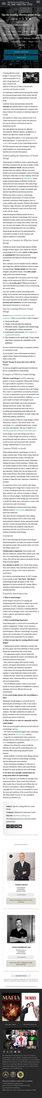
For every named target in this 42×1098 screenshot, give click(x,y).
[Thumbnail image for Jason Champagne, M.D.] (21, 929)
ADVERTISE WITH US (21, 975)
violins (12, 425)
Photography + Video (18, 42)
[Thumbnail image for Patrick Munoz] (21, 866)
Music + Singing (34, 35)
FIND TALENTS (21, 57)
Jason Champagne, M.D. (21, 947)
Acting (32, 31)
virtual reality (20, 510)
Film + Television (9, 35)
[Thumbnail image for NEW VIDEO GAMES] (11, 1007)
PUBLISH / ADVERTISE (21, 52)
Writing (21, 45)
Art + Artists (10, 38)
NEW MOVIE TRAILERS (29, 1024)
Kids (19, 31)
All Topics (11, 31)
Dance (19, 38)
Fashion (5, 42)
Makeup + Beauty (30, 38)
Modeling (21, 35)
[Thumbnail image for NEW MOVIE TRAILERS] (30, 1007)
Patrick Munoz (21, 885)
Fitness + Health (34, 42)
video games (28, 178)
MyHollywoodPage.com (20, 3)
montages (36, 397)
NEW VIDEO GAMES (10, 1024)
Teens (26, 31)
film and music (21, 734)
